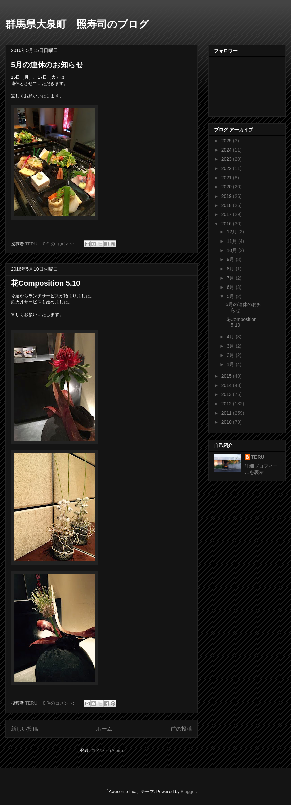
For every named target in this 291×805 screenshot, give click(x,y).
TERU (257, 457)
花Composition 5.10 (45, 283)
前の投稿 (181, 729)
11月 (232, 241)
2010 (227, 422)
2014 (227, 385)
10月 (232, 250)
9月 (231, 259)
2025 (227, 140)
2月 (231, 355)
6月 (231, 287)
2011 (227, 413)
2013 (227, 394)
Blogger (188, 791)
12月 (232, 231)
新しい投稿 (24, 729)
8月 (231, 268)
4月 (231, 336)
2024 (227, 150)
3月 (231, 346)
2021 (227, 177)
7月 (231, 278)
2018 (227, 205)
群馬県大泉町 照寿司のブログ (77, 24)
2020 (227, 186)
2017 (227, 214)
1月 (231, 364)
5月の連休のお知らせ (47, 65)
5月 (231, 296)
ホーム (104, 729)
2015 (227, 376)
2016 (227, 223)
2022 (227, 168)
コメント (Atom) (107, 750)
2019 (227, 196)
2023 (227, 159)
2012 (227, 403)
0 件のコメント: (59, 243)
